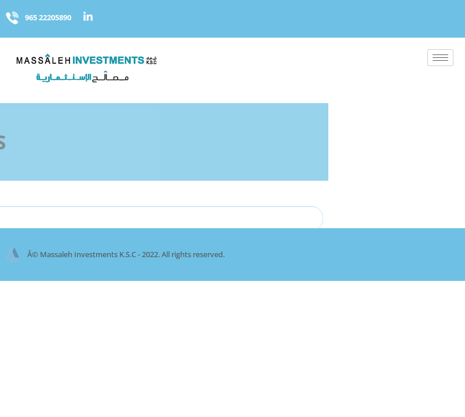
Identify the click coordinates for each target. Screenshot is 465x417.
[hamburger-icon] (440, 57)
